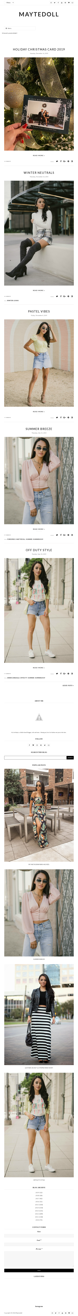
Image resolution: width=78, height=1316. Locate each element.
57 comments (7, 673)
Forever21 (11, 539)
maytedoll (20, 539)
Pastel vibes (39, 311)
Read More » (39, 155)
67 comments (7, 535)
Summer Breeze (39, 429)
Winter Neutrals (39, 172)
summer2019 (38, 539)
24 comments (7, 296)
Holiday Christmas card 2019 (39, 49)
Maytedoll (19, 1313)
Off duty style (39, 550)
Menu (8, 28)
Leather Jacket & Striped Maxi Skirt (39, 1068)
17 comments (7, 417)
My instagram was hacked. (39, 864)
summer (29, 539)
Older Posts (67, 685)
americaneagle (13, 678)
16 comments (7, 161)
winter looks (13, 300)
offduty (23, 678)
